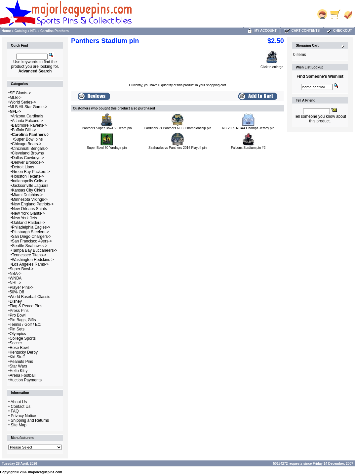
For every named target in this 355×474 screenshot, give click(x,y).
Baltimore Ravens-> (29, 125)
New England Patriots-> (33, 204)
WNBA (15, 278)
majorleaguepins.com (45, 472)
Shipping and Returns (30, 420)
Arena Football (22, 375)
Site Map (18, 425)
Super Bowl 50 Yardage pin (107, 148)
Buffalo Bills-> (24, 130)
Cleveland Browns (28, 153)
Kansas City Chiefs (28, 190)
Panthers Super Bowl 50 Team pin (107, 128)
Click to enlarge (271, 65)
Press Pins (19, 310)
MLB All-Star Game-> (28, 107)
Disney (16, 301)
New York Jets (24, 218)
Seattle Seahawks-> (29, 245)
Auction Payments (26, 380)
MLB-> (15, 97)
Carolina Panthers (54, 31)
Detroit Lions (23, 167)
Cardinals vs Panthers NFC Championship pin (177, 128)
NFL (33, 31)
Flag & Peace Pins (26, 306)
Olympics (18, 333)
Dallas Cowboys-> (28, 157)
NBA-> (15, 273)
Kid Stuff (17, 357)
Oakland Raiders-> (28, 222)
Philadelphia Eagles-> (31, 227)
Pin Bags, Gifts (23, 320)
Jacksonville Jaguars (30, 185)
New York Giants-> (28, 213)
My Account (262, 30)
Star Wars (18, 366)
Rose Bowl (19, 347)
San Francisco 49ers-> (32, 241)
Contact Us (20, 406)
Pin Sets (17, 329)
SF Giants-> (20, 93)
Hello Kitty (18, 370)
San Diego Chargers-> (32, 236)
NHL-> (15, 282)
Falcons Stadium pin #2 (248, 148)
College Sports (23, 338)
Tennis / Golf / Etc (25, 324)
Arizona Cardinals (27, 116)
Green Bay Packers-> (31, 171)
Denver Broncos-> (28, 162)
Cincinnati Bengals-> (30, 148)
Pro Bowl (17, 315)
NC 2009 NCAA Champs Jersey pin (248, 128)
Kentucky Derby (24, 352)
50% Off (17, 292)
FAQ (15, 411)
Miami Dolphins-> (27, 195)
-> (15, 111)
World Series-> (23, 102)
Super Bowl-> (21, 269)
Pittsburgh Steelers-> (30, 232)
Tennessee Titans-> (29, 255)
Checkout (339, 30)
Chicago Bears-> (27, 144)
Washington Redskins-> (33, 259)
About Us (19, 402)
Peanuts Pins (21, 361)
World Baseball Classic (30, 296)
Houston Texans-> (28, 176)
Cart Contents (302, 30)
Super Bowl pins (28, 139)
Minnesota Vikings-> (30, 199)
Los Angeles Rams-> (30, 264)
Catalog (21, 31)
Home (6, 31)
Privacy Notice (23, 415)
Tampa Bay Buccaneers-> (35, 250)
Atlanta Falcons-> (27, 120)
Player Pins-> (21, 287)
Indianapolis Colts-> (29, 181)
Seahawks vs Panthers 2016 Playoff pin (177, 148)
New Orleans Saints (29, 208)
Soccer (16, 343)
